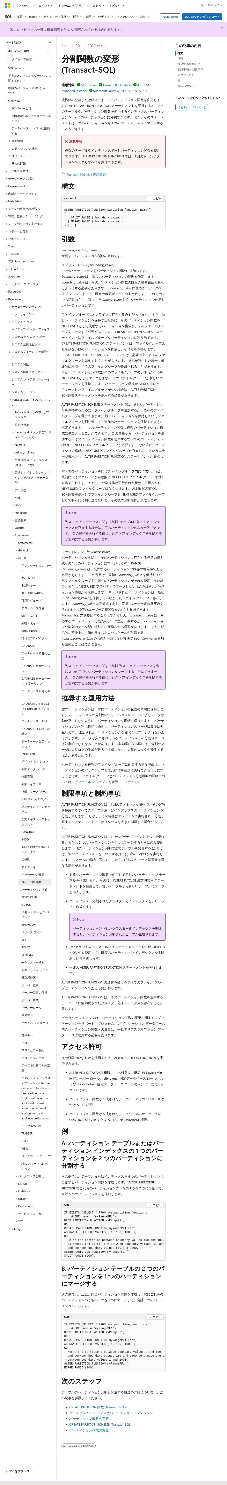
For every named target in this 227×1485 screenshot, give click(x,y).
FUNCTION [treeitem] (28, 832)
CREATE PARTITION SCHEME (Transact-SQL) (100, 1424)
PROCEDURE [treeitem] (29, 897)
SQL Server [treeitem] (15, 68)
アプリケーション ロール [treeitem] (36, 568)
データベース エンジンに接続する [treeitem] (31, 130)
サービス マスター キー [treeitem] (35, 1025)
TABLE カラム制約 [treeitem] (32, 1050)
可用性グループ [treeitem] (31, 600)
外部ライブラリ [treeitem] (31, 784)
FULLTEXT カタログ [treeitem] (33, 799)
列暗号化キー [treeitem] (30, 623)
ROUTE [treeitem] (25, 947)
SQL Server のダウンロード (202, 17)
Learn (65, 45)
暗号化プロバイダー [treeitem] (34, 638)
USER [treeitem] (24, 1141)
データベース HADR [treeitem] (34, 721)
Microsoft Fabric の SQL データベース (120, 91)
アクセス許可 (186, 75)
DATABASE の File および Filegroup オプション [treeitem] (35, 709)
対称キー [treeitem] (27, 1035)
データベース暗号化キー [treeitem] (35, 693)
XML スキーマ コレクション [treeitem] (35, 1166)
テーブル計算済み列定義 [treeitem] (35, 1067)
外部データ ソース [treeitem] (33, 769)
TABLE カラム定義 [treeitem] (32, 1058)
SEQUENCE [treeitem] (28, 977)
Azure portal (170, 17)
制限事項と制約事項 (190, 69)
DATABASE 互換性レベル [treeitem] (35, 668)
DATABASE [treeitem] (28, 646)
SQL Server (95, 45)
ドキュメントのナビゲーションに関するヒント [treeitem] (29, 78)
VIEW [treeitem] (24, 1148)
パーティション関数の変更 (89, 1418)
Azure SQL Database (117, 85)
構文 (180, 53)
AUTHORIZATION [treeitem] (32, 593)
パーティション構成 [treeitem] (34, 889)
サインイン (215, 5)
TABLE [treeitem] (25, 1043)
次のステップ (186, 85)
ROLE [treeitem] (24, 940)
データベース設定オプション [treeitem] (35, 743)
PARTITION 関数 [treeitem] (31, 882)
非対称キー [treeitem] (28, 585)
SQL (78, 45)
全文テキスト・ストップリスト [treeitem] (35, 821)
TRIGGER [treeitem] (26, 1133)
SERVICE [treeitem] (26, 1015)
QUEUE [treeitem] (26, 905)
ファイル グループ (91, 781)
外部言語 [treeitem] (27, 776)
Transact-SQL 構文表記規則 (86, 174)
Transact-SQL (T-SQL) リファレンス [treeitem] (32, 414)
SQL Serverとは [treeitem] (21, 108)
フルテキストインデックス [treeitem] (35, 809)
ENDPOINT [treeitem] (28, 754)
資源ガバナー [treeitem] (30, 925)
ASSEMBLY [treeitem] (28, 578)
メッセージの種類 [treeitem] (32, 874)
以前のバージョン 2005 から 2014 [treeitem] (26, 90)
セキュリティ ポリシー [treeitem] (36, 970)
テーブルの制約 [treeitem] (31, 1126)
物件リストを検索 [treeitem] (32, 962)
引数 (180, 58)
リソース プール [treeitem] (31, 932)
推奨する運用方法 (188, 64)
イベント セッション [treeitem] (34, 761)
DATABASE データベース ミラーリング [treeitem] (35, 681)
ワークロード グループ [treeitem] (36, 1156)
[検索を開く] (202, 5)
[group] (113, 1234)
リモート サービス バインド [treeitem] (35, 914)
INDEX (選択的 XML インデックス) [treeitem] (35, 849)
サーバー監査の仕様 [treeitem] (34, 992)
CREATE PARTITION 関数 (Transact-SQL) (97, 1407)
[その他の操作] (162, 45)
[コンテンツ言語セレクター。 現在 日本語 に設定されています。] (13, 1478)
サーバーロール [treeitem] (31, 1007)
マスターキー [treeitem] (30, 867)
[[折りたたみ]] (50, 42)
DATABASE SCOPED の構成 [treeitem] (35, 731)
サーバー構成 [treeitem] (30, 1000)
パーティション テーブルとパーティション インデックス (111, 1413)
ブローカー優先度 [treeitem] (32, 608)
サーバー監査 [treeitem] (30, 985)
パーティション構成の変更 (89, 1430)
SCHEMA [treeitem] (27, 955)
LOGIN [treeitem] (25, 859)
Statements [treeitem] (25, 543)
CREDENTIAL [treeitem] (29, 631)
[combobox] (28, 51)
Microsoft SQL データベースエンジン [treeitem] (31, 118)
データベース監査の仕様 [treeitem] (35, 655)
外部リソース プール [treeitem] (34, 791)
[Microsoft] (7, 5)
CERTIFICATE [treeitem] (29, 615)
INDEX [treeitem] (25, 839)
